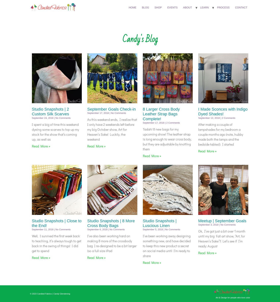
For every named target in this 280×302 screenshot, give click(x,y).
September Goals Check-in (111, 109)
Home (132, 7)
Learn (204, 7)
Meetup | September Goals (222, 221)
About (187, 7)
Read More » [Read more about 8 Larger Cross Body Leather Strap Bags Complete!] (152, 156)
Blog (145, 7)
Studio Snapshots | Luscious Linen (160, 223)
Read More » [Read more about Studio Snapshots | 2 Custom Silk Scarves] (41, 146)
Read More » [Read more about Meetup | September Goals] (207, 253)
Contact (241, 7)
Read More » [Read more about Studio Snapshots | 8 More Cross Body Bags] (96, 257)
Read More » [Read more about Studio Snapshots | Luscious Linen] (152, 262)
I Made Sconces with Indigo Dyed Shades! (223, 111)
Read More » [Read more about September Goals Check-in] (96, 146)
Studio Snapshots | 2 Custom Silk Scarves (50, 111)
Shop (158, 7)
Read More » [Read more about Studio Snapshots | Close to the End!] (41, 257)
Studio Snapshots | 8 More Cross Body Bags (111, 223)
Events (172, 7)
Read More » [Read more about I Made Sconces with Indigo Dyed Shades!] (207, 151)
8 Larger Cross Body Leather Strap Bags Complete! (161, 114)
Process (223, 7)
